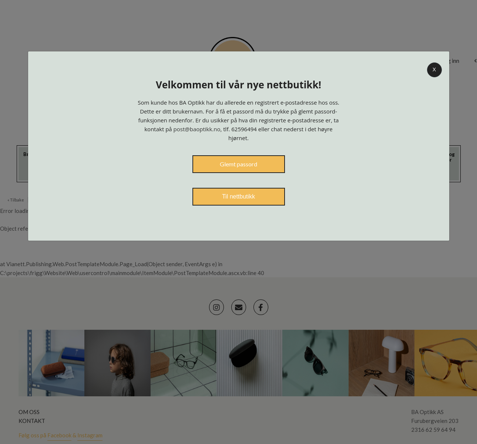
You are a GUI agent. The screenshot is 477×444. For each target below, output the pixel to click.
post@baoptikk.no (197, 129)
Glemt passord (238, 163)
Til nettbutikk (238, 196)
